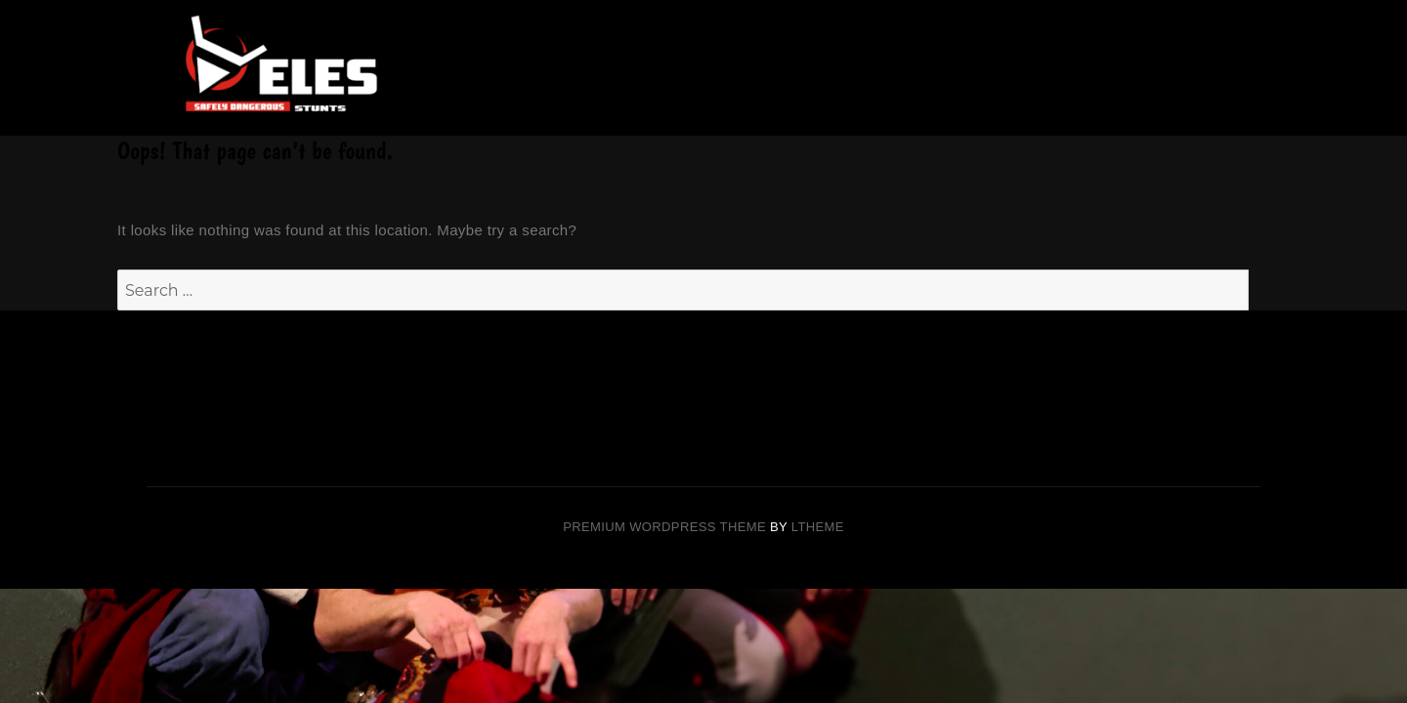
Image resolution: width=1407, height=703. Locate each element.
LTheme (817, 526)
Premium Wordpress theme (664, 526)
